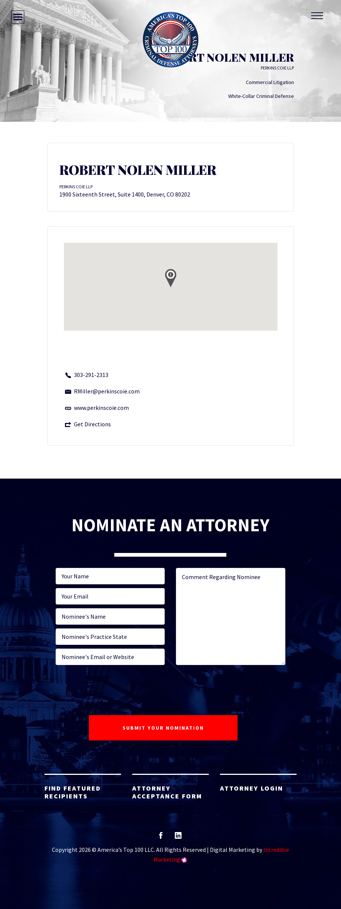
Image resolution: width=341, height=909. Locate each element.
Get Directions (92, 424)
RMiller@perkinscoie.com (107, 391)
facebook (160, 838)
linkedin (178, 838)
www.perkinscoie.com (101, 407)
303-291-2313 (91, 374)
